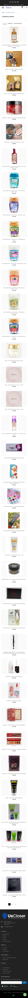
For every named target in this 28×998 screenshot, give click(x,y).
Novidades (5, 952)
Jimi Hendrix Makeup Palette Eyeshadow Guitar (14, 466)
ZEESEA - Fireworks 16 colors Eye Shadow (14, 77)
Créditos (4, 942)
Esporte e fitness (6, 973)
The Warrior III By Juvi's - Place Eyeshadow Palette (14, 514)
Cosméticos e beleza (7, 971)
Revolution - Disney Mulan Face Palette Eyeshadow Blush (14, 782)
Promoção (5, 950)
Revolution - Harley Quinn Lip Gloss (14, 709)
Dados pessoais (6, 938)
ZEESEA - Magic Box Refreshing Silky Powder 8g (14, 101)
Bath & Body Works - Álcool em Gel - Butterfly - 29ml (14, 223)
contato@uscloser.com (8, 932)
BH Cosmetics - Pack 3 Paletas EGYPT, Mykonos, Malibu (14, 879)
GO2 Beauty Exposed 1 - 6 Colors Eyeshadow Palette (14, 612)
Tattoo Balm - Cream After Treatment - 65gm (14, 150)
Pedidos (4, 940)
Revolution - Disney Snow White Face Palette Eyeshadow (14, 757)
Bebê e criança (5, 969)
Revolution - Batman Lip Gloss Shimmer (14, 684)
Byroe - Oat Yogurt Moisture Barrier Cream (14, 369)
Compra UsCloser (6, 967)
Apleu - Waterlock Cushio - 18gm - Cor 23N (14, 417)
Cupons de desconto (7, 945)
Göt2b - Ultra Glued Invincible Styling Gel (14, 806)
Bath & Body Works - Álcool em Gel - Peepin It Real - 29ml (14, 271)
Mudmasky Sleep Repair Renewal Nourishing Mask (14, 539)
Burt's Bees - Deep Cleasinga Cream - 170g (14, 563)
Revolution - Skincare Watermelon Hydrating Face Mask (14, 126)
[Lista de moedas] (26, 7)
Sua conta (3, 935)
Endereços (5, 943)
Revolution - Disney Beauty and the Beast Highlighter (14, 733)
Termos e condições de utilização (9, 960)
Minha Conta (5, 961)
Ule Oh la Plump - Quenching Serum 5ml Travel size (14, 636)
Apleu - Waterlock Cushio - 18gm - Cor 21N (14, 393)
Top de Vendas (6, 954)
